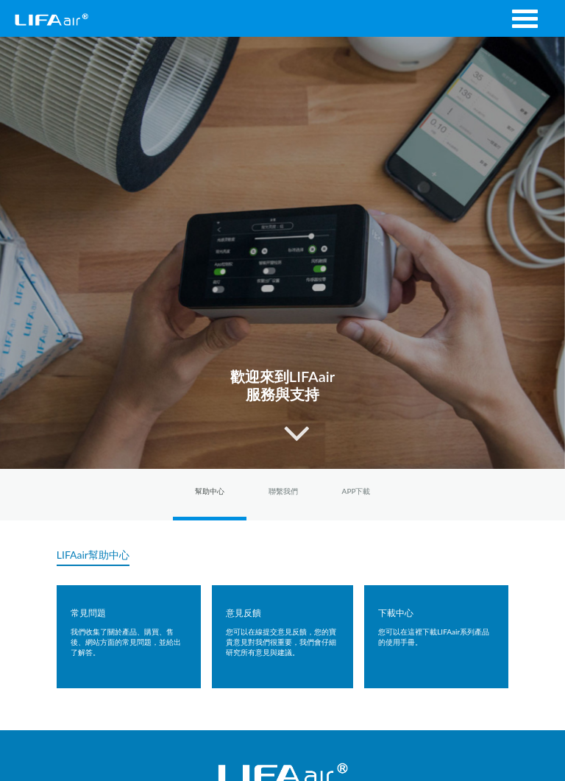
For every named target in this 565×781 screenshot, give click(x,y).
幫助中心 (209, 491)
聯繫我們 (283, 491)
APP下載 (356, 491)
